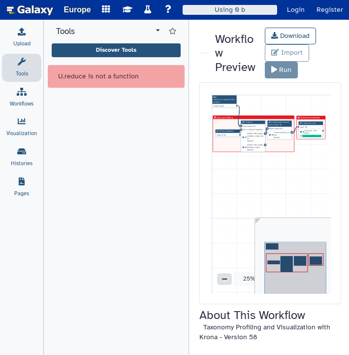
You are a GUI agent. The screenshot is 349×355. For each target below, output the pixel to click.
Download (290, 36)
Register (330, 9)
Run (281, 70)
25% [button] (249, 278)
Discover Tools (116, 49)
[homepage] (30, 10)
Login (296, 9)
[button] (224, 279)
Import (286, 52)
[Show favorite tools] (172, 31)
